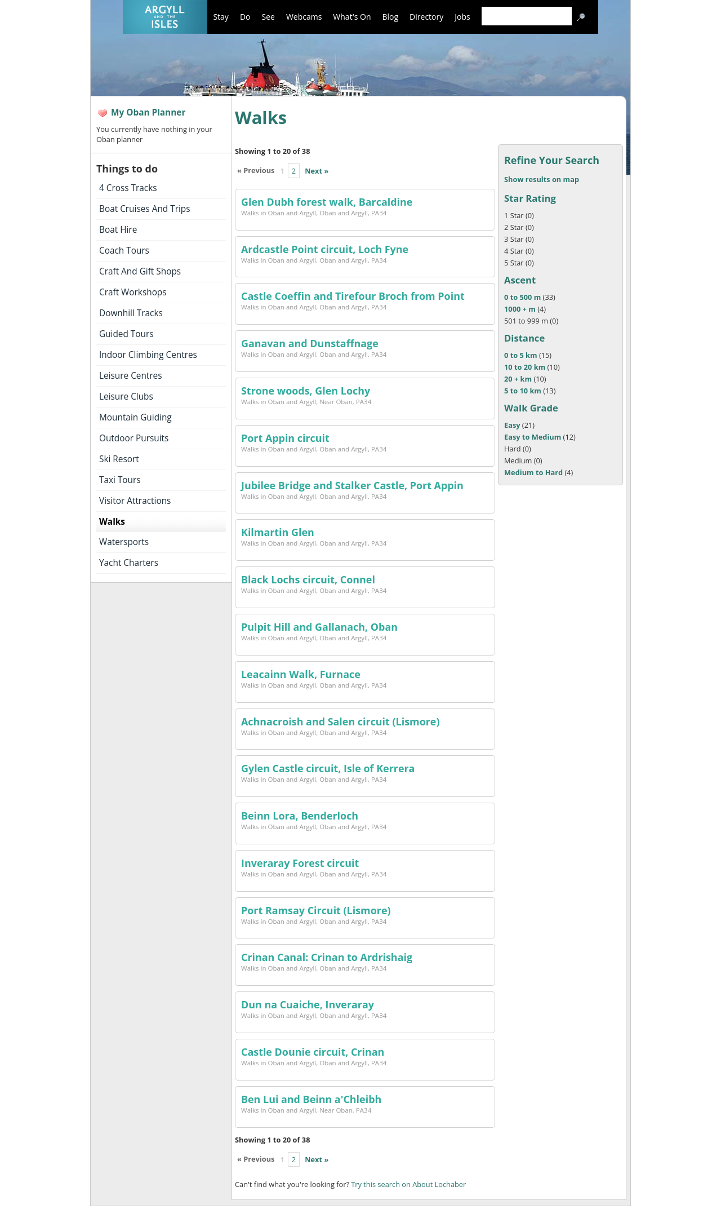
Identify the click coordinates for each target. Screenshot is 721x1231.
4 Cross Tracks (128, 188)
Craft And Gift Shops (140, 271)
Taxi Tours (120, 480)
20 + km (518, 379)
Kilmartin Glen (277, 532)
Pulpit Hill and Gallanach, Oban (319, 627)
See (267, 16)
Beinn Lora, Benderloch (299, 815)
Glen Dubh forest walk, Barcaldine (326, 202)
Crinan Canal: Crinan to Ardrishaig (326, 957)
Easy (512, 425)
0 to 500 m (522, 297)
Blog (390, 16)
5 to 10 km (522, 391)
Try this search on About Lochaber (408, 1184)
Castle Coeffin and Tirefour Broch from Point (353, 296)
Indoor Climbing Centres (148, 355)
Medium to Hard (533, 472)
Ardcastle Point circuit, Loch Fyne (324, 249)
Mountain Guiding (135, 417)
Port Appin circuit (285, 438)
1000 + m (520, 309)
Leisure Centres (130, 376)
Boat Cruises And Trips (144, 209)
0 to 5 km (520, 355)
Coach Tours (124, 250)
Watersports (124, 542)
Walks (112, 522)
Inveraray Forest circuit (300, 863)
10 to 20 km (524, 367)
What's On (352, 16)
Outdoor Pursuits (133, 438)
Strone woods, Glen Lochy (305, 390)
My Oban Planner (148, 112)
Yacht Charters (128, 563)
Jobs (462, 16)
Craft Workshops (133, 292)
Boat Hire (118, 230)
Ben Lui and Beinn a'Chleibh (311, 1099)
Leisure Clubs (126, 396)
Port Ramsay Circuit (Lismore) (316, 910)
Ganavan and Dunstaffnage (310, 343)
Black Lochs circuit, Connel (308, 579)
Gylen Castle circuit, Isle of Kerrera (328, 768)
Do (245, 16)
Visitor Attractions (135, 501)
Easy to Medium (532, 437)
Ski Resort (119, 459)
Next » (316, 171)
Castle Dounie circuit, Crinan (312, 1052)
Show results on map (541, 179)
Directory (426, 16)
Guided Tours (126, 334)
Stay (220, 16)
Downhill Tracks (131, 313)
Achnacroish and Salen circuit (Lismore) (340, 721)
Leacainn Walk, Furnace (300, 674)
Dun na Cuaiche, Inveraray (307, 1004)
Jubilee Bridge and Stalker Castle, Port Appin (352, 485)
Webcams (304, 16)
